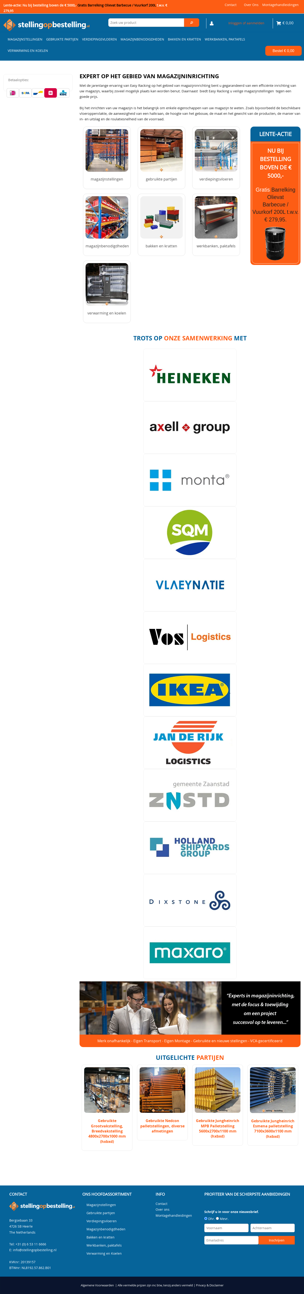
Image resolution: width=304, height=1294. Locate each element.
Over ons (251, 5)
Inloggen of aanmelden (246, 23)
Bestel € (283, 51)
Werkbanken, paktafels (225, 39)
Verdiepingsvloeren (99, 39)
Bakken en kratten (184, 39)
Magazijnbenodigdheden (142, 39)
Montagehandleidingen (280, 5)
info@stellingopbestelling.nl (35, 1250)
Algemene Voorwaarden (97, 1285)
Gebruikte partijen (62, 39)
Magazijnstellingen (25, 39)
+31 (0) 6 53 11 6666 (31, 1244)
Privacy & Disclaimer (210, 1285)
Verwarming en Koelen (28, 51)
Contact (231, 5)
